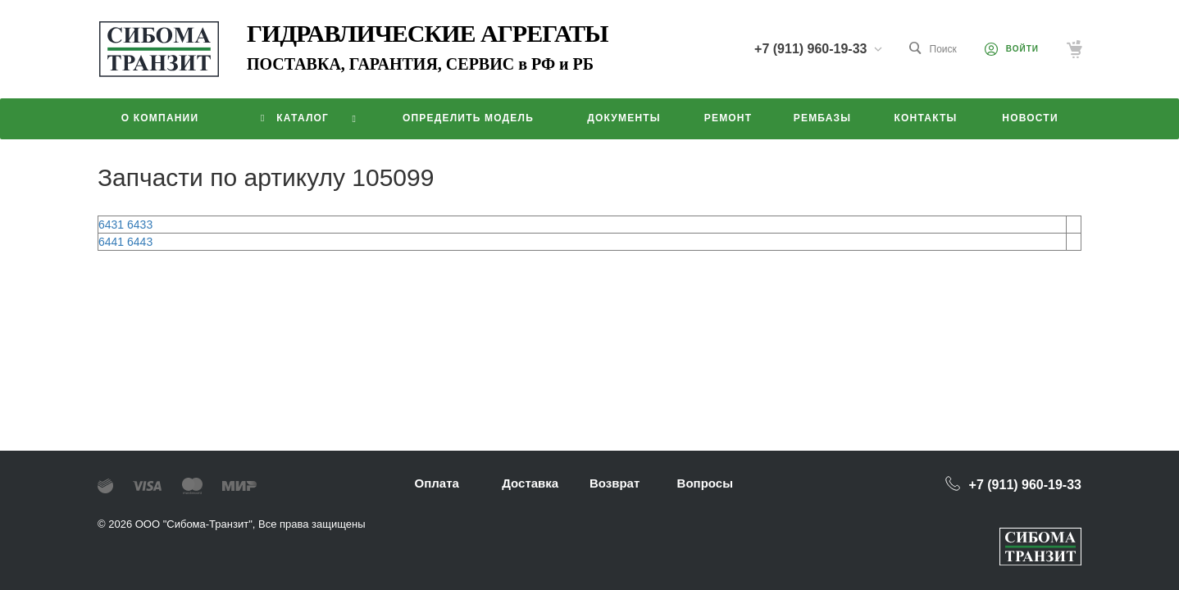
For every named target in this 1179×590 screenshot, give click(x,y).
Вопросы (705, 483)
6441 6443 (125, 241)
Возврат (615, 483)
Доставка (530, 483)
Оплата (437, 483)
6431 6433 (125, 224)
